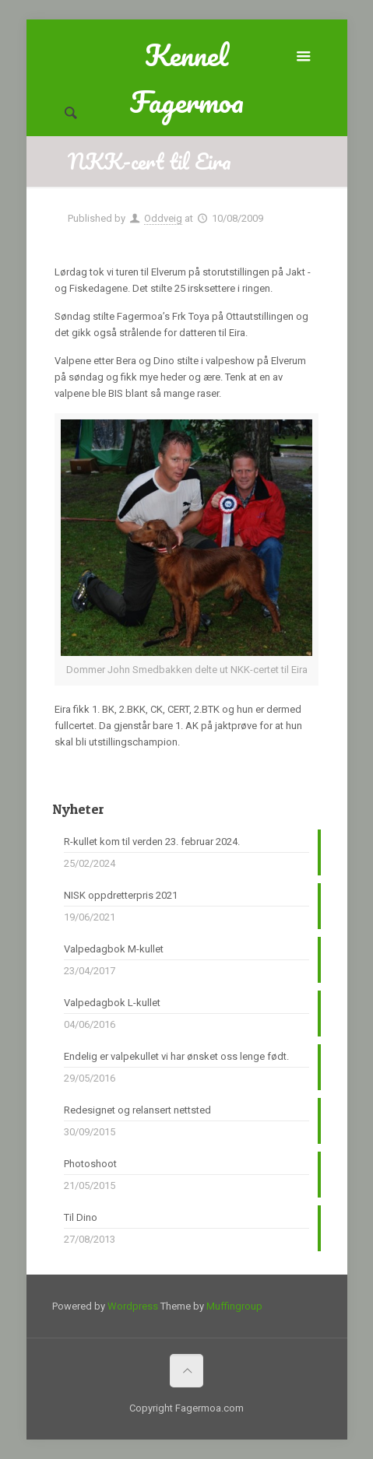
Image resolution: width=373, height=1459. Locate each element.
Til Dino (80, 1217)
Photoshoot (90, 1164)
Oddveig (163, 218)
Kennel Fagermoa (187, 54)
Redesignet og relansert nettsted (137, 1110)
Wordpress (132, 1306)
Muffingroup (234, 1306)
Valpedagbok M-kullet (114, 949)
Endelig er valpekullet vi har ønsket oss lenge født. (176, 1056)
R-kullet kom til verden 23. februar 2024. (152, 841)
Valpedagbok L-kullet (112, 1002)
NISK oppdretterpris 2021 (121, 895)
